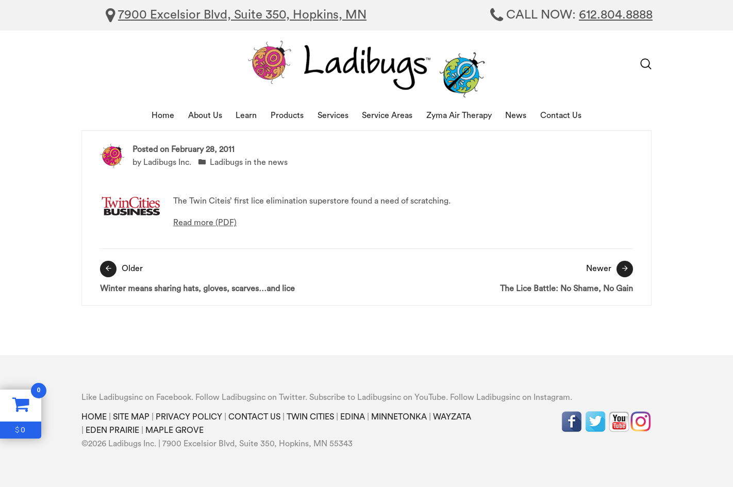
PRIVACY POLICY (189, 417)
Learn (246, 115)
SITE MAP (131, 417)
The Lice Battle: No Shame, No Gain (502, 277)
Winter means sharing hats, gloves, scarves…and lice (230, 277)
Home (163, 115)
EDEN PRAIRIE (112, 430)
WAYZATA (452, 417)
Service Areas (387, 115)
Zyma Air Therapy (459, 115)
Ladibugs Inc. (167, 162)
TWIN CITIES (310, 417)
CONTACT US (254, 417)
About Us (205, 115)
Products (287, 115)
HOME (94, 417)
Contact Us (560, 115)
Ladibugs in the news (249, 162)
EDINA (352, 417)
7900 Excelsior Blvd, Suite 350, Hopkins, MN (242, 15)
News (515, 115)
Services (333, 115)
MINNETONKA (399, 417)
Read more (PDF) (205, 223)
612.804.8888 (616, 15)
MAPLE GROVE (174, 430)
